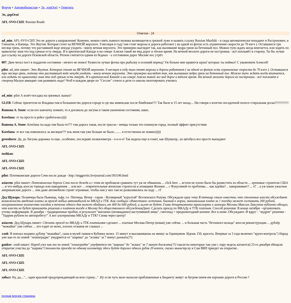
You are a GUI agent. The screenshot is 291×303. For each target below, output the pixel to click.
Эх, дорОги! (49, 7)
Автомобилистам (26, 7)
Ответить (67, 7)
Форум (6, 7)
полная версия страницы (18, 296)
